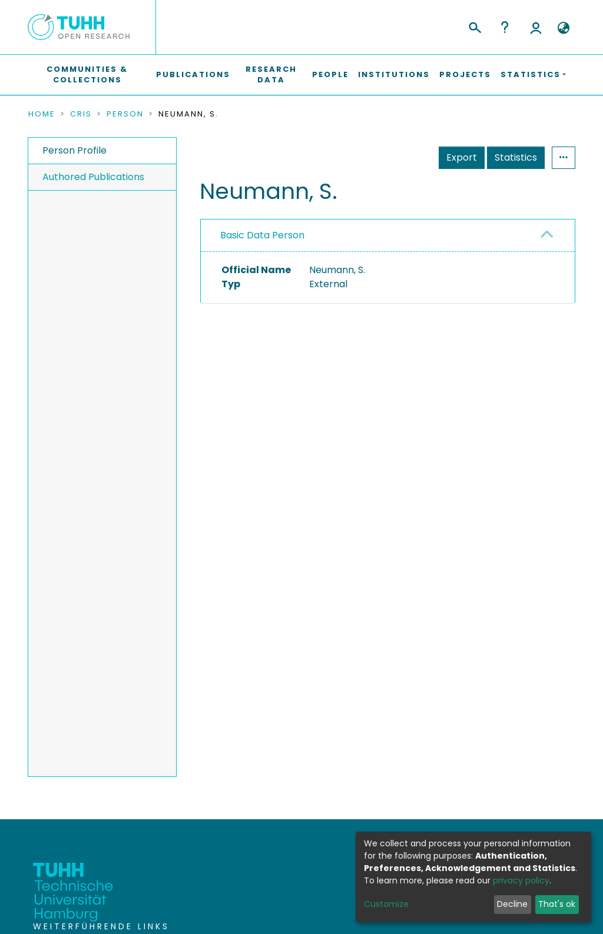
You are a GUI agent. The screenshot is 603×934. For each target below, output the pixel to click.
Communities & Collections (87, 74)
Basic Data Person (262, 235)
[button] (563, 28)
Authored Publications (93, 177)
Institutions (394, 74)
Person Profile (74, 150)
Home (41, 114)
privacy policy (521, 880)
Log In (536, 27)
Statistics (516, 157)
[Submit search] (474, 26)
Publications (193, 74)
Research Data (271, 74)
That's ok (556, 904)
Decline (512, 904)
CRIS (81, 114)
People (330, 74)
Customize (386, 904)
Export (461, 157)
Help (504, 27)
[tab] (388, 236)
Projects (465, 74)
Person (125, 114)
